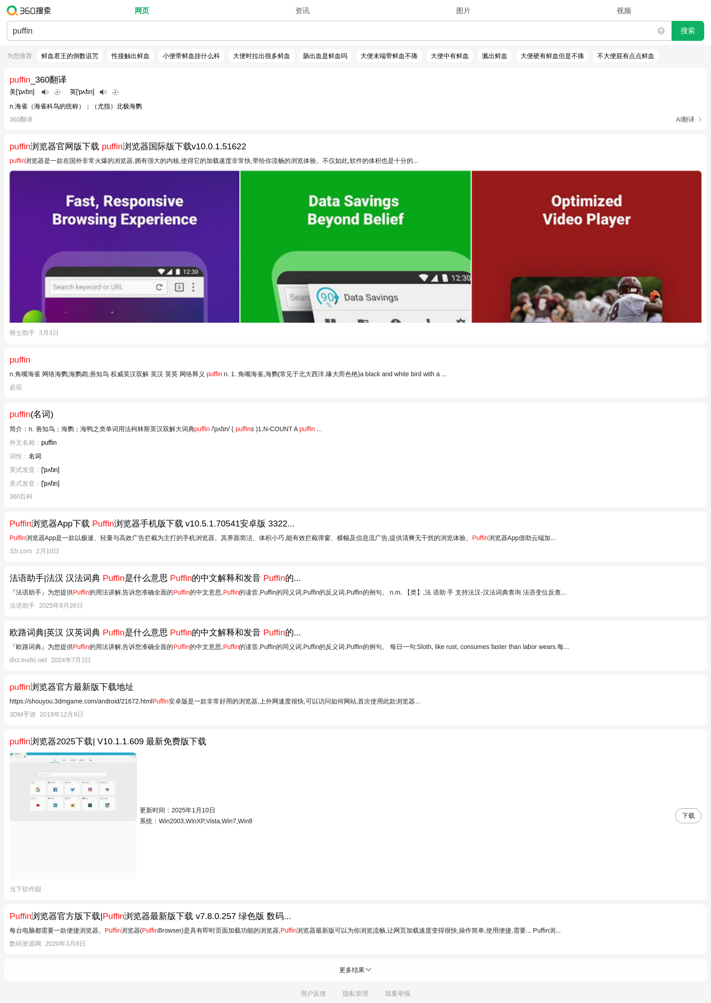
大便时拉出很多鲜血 (261, 55)
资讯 (302, 11)
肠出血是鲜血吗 (325, 55)
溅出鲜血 (494, 55)
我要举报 (397, 993)
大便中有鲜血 (450, 55)
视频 (624, 11)
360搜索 (31, 10)
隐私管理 (355, 993)
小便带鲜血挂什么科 (191, 55)
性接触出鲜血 (131, 55)
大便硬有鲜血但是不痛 (552, 55)
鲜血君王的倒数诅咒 (69, 55)
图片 (463, 11)
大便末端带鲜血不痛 (389, 55)
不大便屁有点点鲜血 (625, 55)
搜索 (688, 30)
